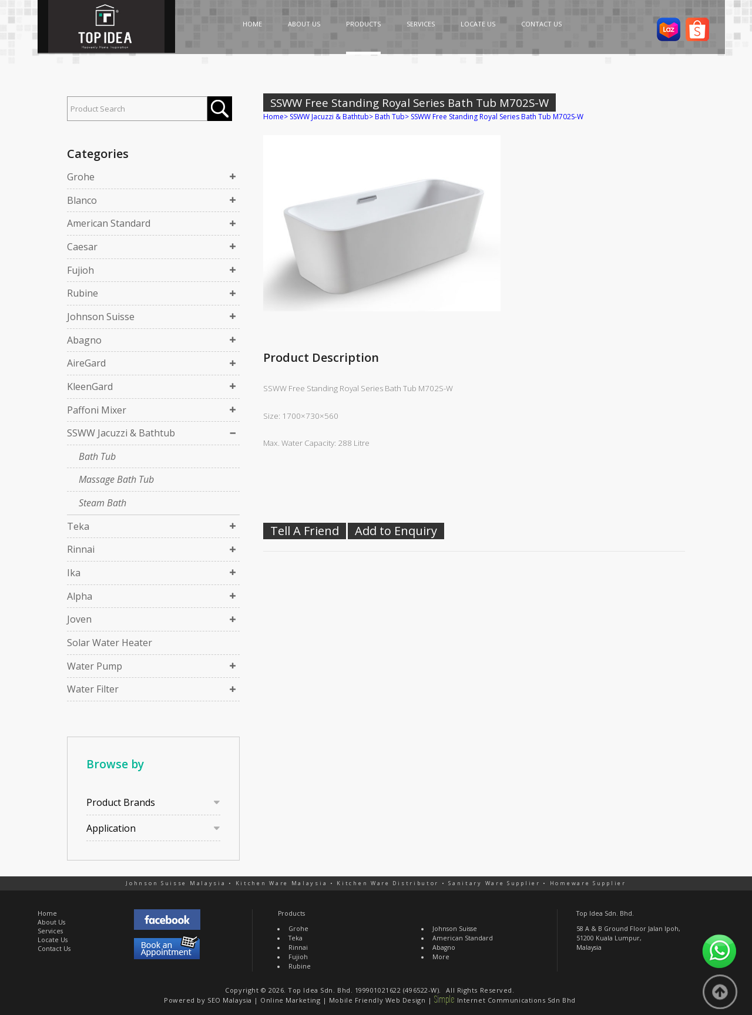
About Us (51, 922)
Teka (78, 526)
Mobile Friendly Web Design (377, 1000)
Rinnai (81, 549)
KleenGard (90, 386)
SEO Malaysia (229, 1000)
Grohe (81, 176)
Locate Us (53, 940)
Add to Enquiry (396, 531)
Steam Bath (102, 502)
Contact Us (54, 949)
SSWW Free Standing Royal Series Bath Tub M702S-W (497, 117)
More (440, 957)
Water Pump (94, 666)
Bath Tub (97, 456)
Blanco (82, 200)
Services (50, 931)
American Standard (108, 223)
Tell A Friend (304, 531)
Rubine (82, 293)
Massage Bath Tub (116, 479)
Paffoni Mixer (96, 410)
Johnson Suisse (101, 316)
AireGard (86, 363)
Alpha (79, 596)
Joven (79, 619)
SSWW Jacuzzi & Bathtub (121, 432)
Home (273, 117)
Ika (73, 572)
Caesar (82, 246)
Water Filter (93, 689)
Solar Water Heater (109, 642)
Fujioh (80, 270)
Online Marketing (290, 1000)
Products (291, 913)
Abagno (84, 340)
